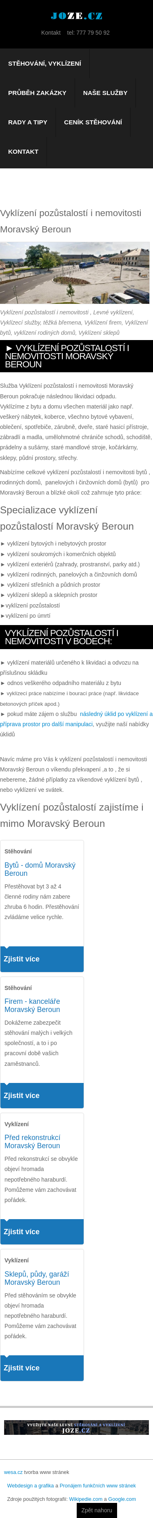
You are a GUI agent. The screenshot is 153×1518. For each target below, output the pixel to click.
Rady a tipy (27, 122)
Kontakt (23, 151)
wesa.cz (13, 1472)
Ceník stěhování (93, 122)
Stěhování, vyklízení (44, 63)
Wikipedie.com (85, 1499)
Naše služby (105, 92)
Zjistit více (22, 959)
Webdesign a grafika (30, 1486)
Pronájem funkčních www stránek (98, 1486)
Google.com (122, 1499)
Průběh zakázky (37, 92)
